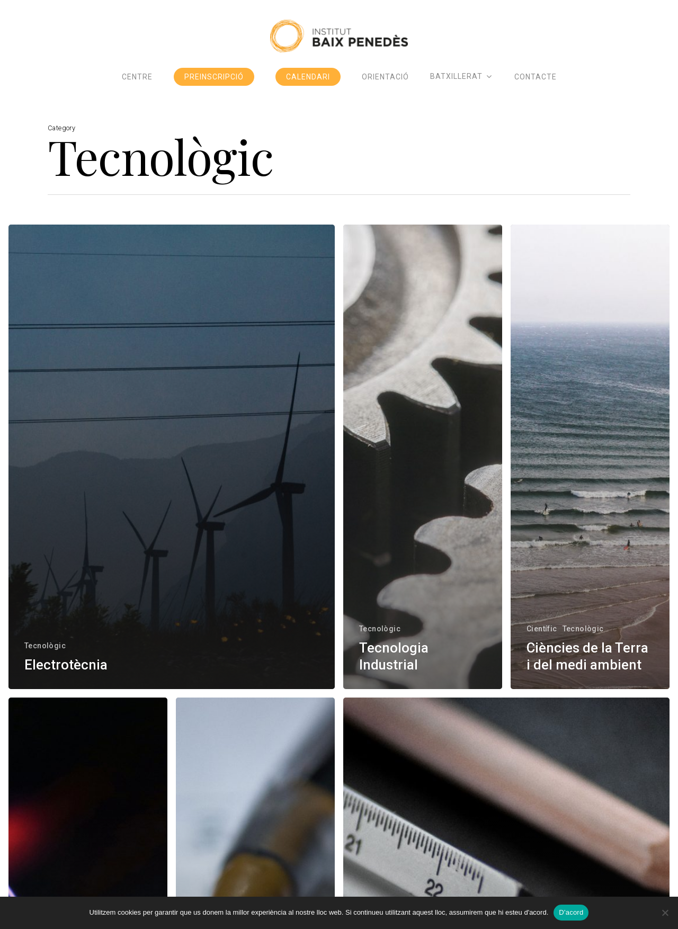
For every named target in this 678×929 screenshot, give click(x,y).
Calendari (308, 87)
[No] (664, 912)
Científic (542, 628)
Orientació (385, 87)
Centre (137, 87)
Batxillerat (460, 87)
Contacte (535, 87)
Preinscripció (214, 87)
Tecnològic (45, 645)
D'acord (571, 912)
